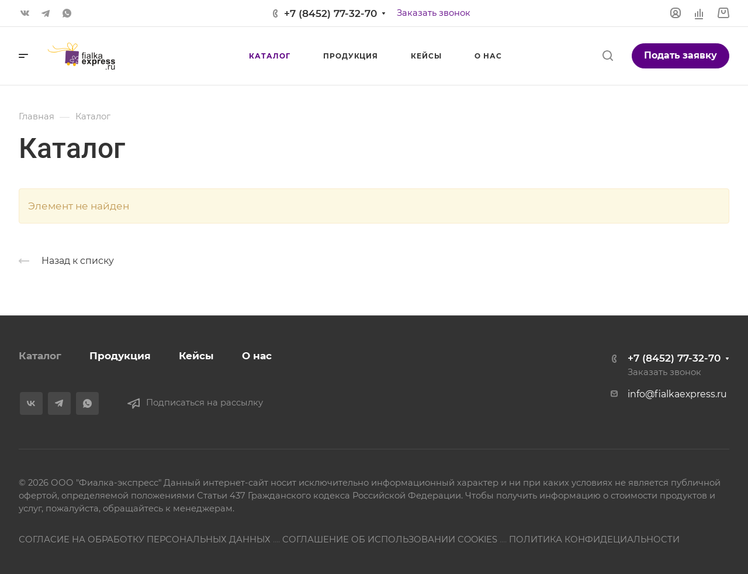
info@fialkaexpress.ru (677, 394)
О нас (257, 356)
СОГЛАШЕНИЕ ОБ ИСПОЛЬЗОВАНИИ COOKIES (389, 539)
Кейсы (196, 356)
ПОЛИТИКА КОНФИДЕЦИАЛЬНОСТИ (594, 539)
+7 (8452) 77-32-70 (330, 13)
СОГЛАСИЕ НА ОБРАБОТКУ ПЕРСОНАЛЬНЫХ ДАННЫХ (145, 539)
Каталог (40, 356)
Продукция (120, 356)
